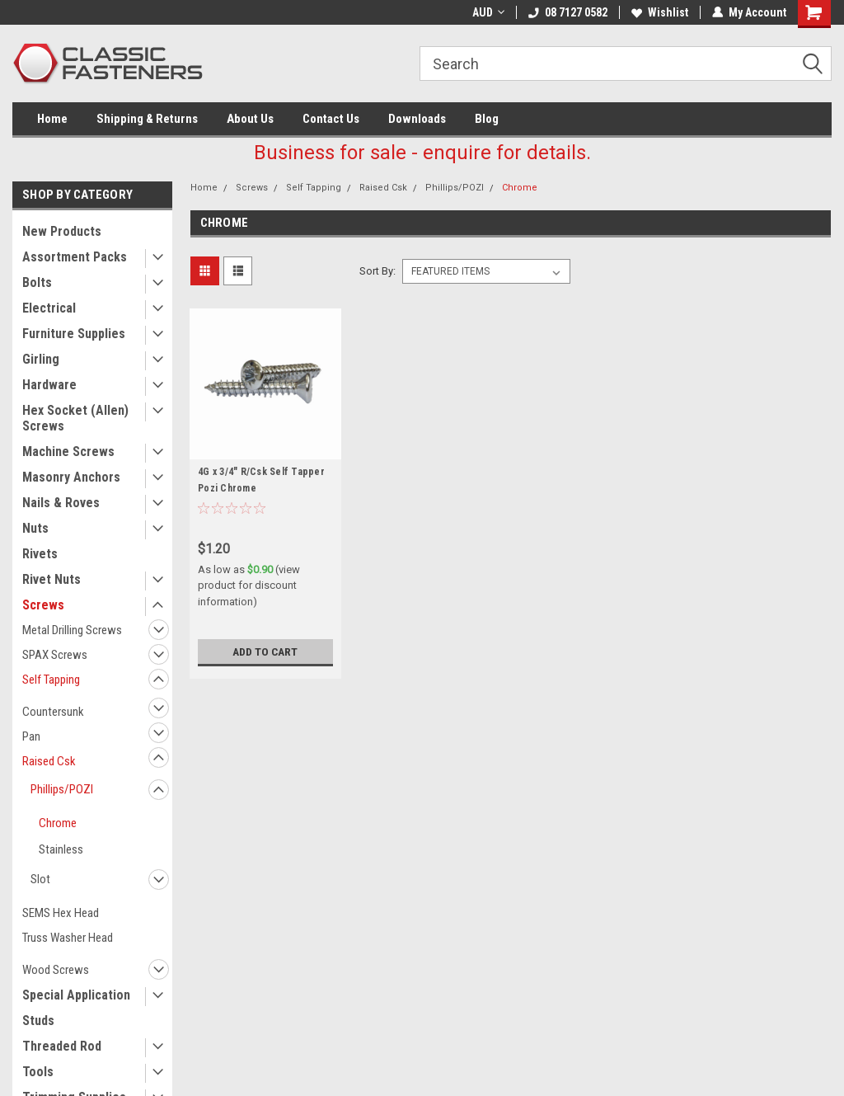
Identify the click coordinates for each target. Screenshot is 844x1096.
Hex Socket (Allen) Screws (75, 418)
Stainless (61, 849)
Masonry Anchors (71, 477)
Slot (40, 879)
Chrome (58, 823)
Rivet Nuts (51, 579)
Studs (38, 1020)
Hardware (49, 385)
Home (52, 118)
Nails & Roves (61, 502)
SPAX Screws (54, 654)
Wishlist (659, 12)
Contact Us (330, 118)
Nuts (35, 528)
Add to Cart (265, 651)
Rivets (40, 554)
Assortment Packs (74, 257)
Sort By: (377, 271)
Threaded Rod (61, 1046)
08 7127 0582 (567, 12)
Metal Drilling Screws (72, 630)
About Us (250, 118)
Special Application (76, 995)
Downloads (417, 118)
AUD (488, 12)
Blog (487, 118)
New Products (61, 231)
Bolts (37, 282)
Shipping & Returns (147, 118)
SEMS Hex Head (60, 912)
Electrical (49, 308)
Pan (31, 736)
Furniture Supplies (73, 333)
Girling (40, 359)
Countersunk (53, 711)
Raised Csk (49, 761)
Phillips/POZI (61, 789)
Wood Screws (55, 969)
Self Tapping (51, 679)
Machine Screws (68, 451)
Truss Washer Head (67, 937)
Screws (43, 605)
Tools (38, 1072)
